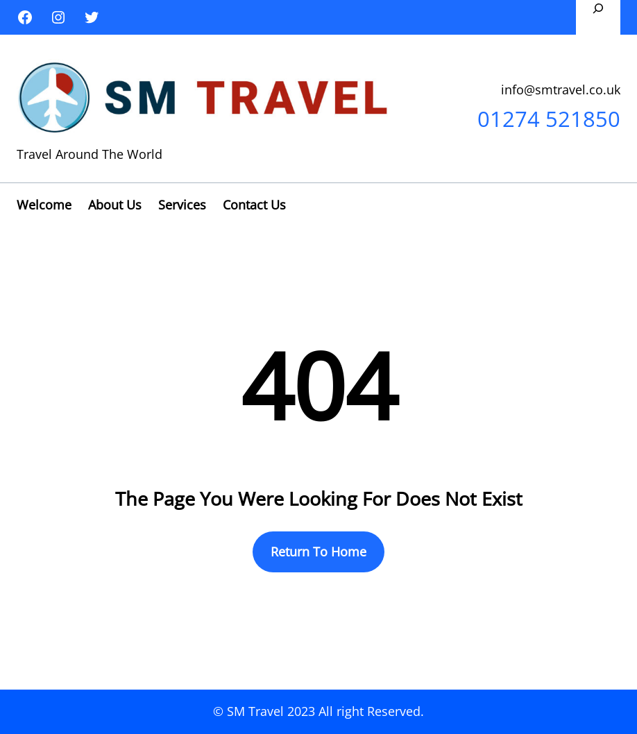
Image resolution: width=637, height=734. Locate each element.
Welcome (44, 204)
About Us (115, 204)
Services (182, 204)
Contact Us (254, 204)
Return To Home (318, 551)
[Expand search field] (598, 17)
